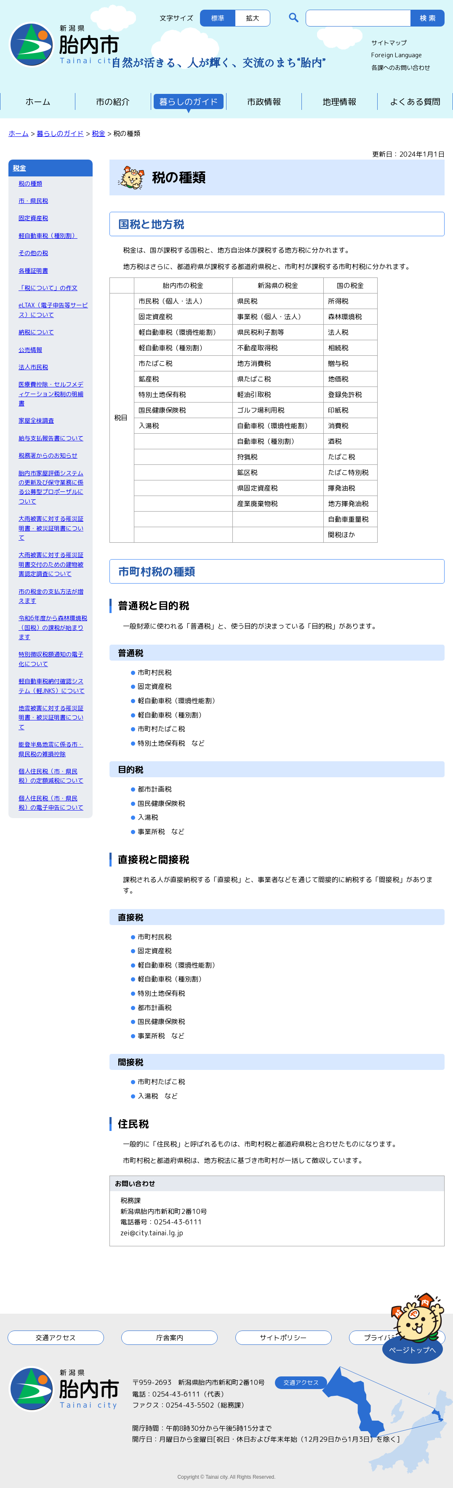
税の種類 (30, 183)
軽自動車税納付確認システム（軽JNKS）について (52, 685)
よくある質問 (415, 101)
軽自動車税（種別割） (48, 236)
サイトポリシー (283, 1337)
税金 (98, 133)
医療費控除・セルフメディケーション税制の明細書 (51, 393)
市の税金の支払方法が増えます (51, 596)
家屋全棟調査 (36, 420)
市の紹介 (113, 101)
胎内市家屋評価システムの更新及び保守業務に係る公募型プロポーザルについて (51, 487)
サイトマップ (389, 43)
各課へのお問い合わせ (400, 68)
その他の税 (33, 253)
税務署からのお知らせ (48, 455)
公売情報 (30, 350)
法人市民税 (33, 367)
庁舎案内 (169, 1337)
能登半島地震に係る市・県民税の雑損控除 (51, 748)
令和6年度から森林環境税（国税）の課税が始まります (53, 627)
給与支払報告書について (51, 438)
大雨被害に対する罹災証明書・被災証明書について (51, 528)
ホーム (38, 101)
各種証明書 (33, 271)
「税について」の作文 (48, 288)
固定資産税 (33, 218)
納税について (36, 332)
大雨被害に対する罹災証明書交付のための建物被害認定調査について (51, 564)
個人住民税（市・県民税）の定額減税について (51, 775)
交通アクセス (55, 1337)
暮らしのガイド (188, 101)
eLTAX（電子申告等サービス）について (53, 309)
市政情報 (264, 101)
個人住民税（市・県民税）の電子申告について (51, 802)
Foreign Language (396, 55)
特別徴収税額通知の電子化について (51, 658)
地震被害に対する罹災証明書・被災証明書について (51, 717)
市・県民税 (33, 201)
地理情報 (339, 101)
